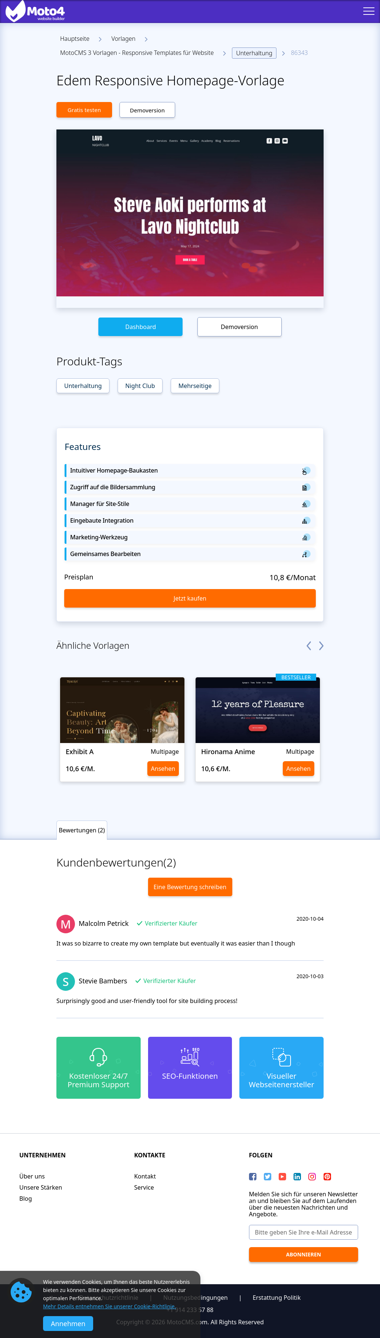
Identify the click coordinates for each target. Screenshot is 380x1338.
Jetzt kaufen (190, 598)
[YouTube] (282, 1176)
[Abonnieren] (303, 1254)
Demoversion (147, 110)
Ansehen (163, 769)
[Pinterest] (327, 1176)
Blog (25, 1198)
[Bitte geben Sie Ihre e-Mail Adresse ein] (303, 1232)
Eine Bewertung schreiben (190, 887)
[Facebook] (252, 1176)
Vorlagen (123, 38)
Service (144, 1187)
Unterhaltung (254, 53)
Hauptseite (74, 38)
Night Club (140, 386)
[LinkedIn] (297, 1176)
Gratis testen (84, 110)
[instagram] (312, 1176)
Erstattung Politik (277, 1297)
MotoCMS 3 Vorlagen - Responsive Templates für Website (137, 53)
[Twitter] (267, 1176)
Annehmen (68, 1323)
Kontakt (145, 1176)
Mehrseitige (195, 386)
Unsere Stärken (40, 1187)
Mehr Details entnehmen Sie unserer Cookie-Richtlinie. (109, 1306)
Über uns (32, 1176)
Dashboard (140, 327)
